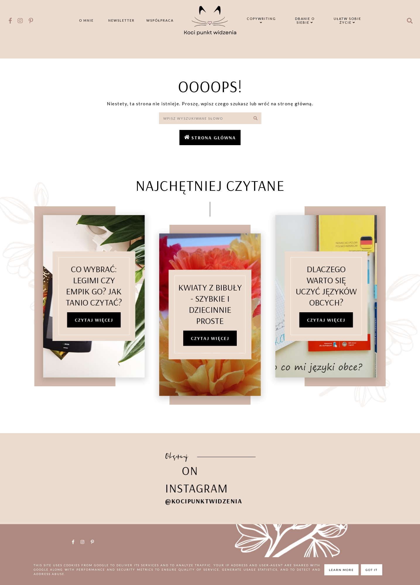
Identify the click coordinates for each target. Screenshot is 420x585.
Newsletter (121, 20)
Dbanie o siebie (305, 20)
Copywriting (261, 20)
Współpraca (160, 20)
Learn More (341, 570)
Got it (372, 570)
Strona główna (213, 137)
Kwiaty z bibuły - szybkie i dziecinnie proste (210, 313)
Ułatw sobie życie (347, 20)
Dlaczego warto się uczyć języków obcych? (334, 286)
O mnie (86, 20)
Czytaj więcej (85, 321)
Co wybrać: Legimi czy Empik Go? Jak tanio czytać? (85, 286)
